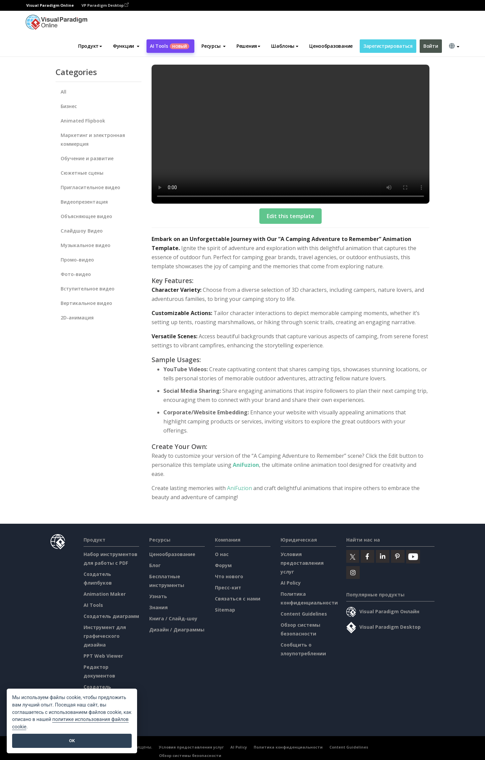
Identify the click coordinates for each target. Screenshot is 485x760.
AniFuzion (246, 465)
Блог (155, 565)
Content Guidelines (304, 614)
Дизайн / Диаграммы (176, 629)
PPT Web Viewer (103, 656)
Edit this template (290, 216)
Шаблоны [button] (284, 46)
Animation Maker (105, 594)
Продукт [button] (90, 46)
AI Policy (291, 583)
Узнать (158, 596)
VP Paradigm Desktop (105, 5)
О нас (222, 554)
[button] (126, 46)
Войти (430, 46)
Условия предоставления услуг (302, 563)
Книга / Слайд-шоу (173, 618)
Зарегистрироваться (388, 46)
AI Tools (169, 46)
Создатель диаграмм (111, 616)
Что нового (229, 576)
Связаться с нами (237, 598)
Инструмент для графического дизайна (105, 636)
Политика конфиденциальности (288, 747)
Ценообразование (331, 46)
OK (72, 740)
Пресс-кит (228, 587)
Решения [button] (248, 46)
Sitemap (225, 610)
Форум (223, 565)
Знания (158, 607)
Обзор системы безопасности (190, 755)
